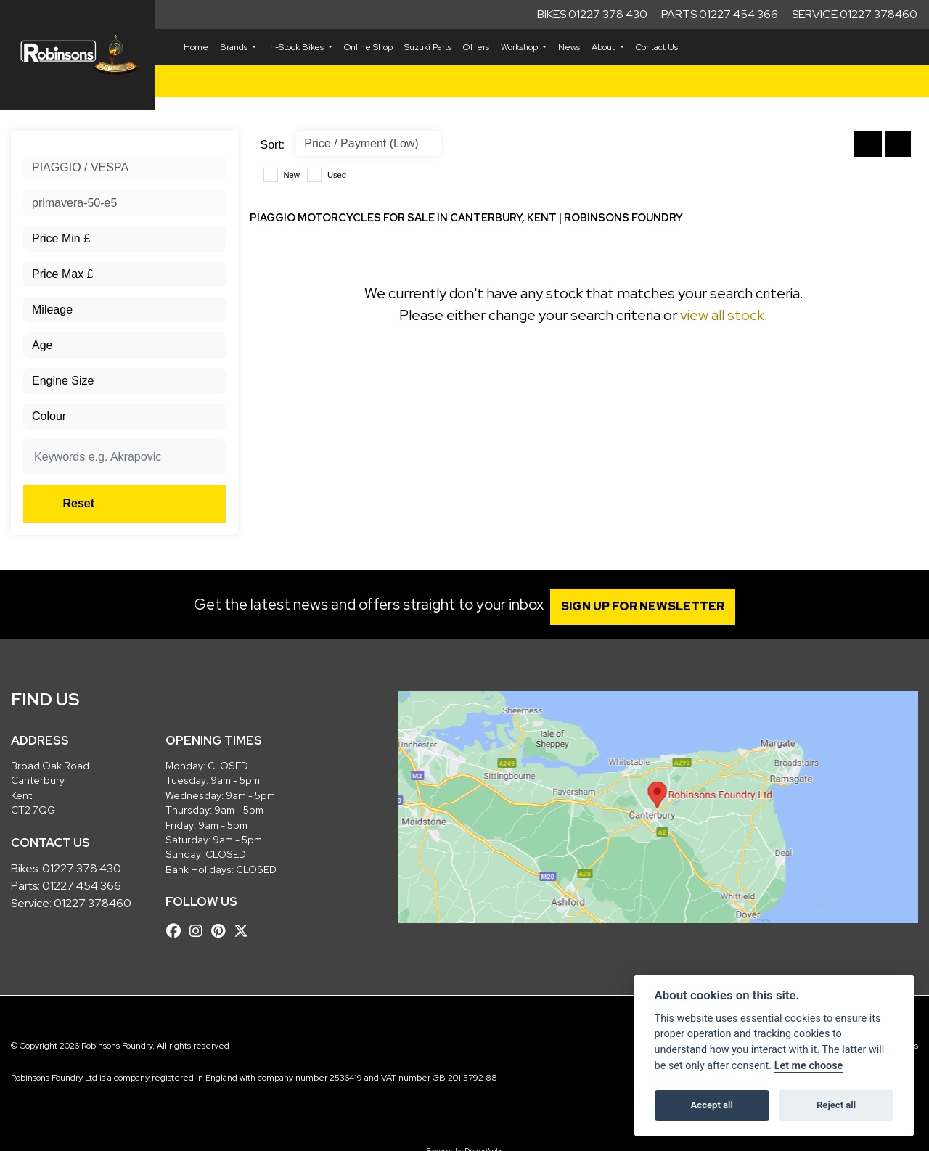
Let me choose (808, 1066)
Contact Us (657, 47)
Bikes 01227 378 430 (592, 14)
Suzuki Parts (427, 47)
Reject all (836, 1104)
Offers (476, 47)
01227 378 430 (81, 868)
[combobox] (124, 168)
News (569, 47)
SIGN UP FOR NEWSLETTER (649, 606)
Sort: (273, 145)
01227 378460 (92, 903)
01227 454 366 (81, 885)
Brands (235, 47)
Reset (158, 503)
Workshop (520, 47)
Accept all (712, 1104)
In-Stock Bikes (297, 47)
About (604, 47)
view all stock (722, 315)
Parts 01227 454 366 (719, 14)
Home (196, 47)
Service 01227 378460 (854, 14)
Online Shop (368, 47)
